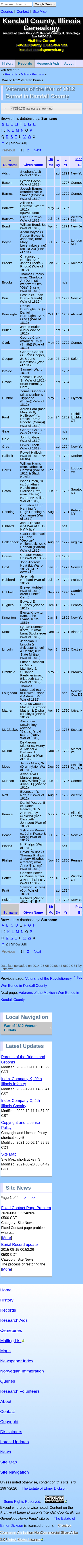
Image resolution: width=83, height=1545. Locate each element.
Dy (58, 165)
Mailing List (10, 1340)
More (6, 1238)
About (67, 62)
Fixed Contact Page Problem (26, 1208)
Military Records (32, 74)
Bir (50, 159)
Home (6, 1290)
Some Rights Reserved (22, 1501)
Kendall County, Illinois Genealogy (41, 24)
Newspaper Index (16, 1361)
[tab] (41, 108)
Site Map (39, 11)
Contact (23, 11)
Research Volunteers (20, 1391)
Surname (10, 165)
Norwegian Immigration (22, 1371)
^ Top (78, 977)
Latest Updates (14, 1442)
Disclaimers (11, 1431)
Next (37, 150)
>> (33, 1198)
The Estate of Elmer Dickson (44, 1488)
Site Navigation (14, 1472)
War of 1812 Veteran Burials (20, 1028)
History (7, 1300)
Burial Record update (19, 1244)
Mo (50, 165)
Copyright (9, 1421)
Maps (5, 1351)
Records (23, 62)
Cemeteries (11, 1330)
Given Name (33, 165)
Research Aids (47, 62)
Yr (65, 165)
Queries (6, 11)
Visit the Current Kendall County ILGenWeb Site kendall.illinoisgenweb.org (41, 45)
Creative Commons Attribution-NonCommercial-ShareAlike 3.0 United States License (39, 1532)
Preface (31, 108)
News (5, 1452)
